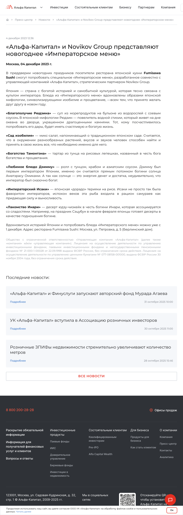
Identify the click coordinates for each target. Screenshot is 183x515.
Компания (166, 437)
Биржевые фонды (61, 465)
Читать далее (23, 511)
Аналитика (167, 457)
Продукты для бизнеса (140, 438)
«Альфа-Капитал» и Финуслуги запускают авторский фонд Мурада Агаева (88, 293)
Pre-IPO (93, 447)
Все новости (91, 376)
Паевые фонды (59, 441)
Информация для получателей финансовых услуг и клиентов (25, 446)
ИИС (53, 448)
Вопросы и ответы (19, 458)
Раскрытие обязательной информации (24, 432)
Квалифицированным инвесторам (102, 438)
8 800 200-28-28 (20, 410)
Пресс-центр (24, 19)
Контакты (166, 450)
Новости (44, 19)
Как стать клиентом (143, 447)
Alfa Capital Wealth (100, 454)
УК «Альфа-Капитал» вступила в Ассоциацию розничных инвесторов (83, 320)
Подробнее (18, 301)
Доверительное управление (60, 456)
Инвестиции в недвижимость (59, 474)
